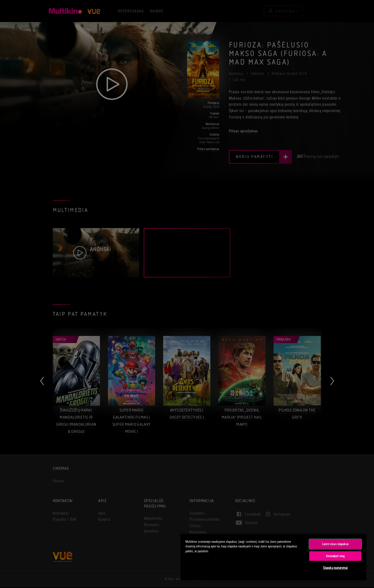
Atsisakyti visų (335, 556)
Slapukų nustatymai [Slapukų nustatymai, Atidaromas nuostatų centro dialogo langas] (335, 567)
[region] (273, 557)
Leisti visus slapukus (335, 544)
